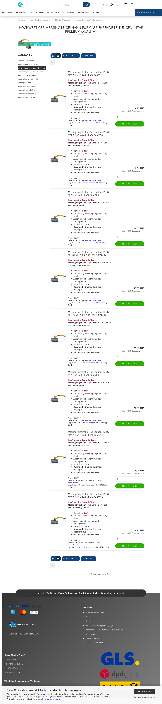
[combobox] (71, 55)
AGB (87, 616)
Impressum (90, 634)
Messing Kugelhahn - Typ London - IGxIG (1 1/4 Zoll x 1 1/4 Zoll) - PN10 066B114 (88, 254)
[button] (111, 4)
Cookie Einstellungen (94, 642)
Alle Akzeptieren (144, 691)
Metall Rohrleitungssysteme (76, 13)
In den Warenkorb (130, 124)
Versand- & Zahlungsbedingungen (100, 625)
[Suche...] (86, 4)
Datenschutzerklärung (51, 699)
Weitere (96, 13)
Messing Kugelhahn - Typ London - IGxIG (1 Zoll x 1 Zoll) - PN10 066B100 (88, 194)
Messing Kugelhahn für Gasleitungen (31, 68)
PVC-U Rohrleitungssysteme (14, 13)
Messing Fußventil (24, 83)
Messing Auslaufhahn (26, 61)
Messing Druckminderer (27, 90)
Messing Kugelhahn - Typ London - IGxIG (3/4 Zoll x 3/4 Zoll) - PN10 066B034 (88, 134)
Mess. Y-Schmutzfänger (26, 97)
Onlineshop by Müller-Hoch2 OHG (24, 633)
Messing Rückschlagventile (28, 79)
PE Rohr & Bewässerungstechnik (45, 13)
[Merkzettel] (125, 4)
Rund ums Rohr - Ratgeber (148, 13)
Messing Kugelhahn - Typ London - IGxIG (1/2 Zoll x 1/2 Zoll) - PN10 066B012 (88, 74)
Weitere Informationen (144, 697)
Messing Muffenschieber (27, 86)
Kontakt (89, 621)
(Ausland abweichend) (93, 120)
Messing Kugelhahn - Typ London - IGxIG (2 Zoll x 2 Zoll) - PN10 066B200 (88, 373)
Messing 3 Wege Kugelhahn (28, 75)
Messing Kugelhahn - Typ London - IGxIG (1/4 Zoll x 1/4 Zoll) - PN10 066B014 (88, 433)
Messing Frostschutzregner (28, 94)
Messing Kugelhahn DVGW (28, 64)
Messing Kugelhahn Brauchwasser (31, 72)
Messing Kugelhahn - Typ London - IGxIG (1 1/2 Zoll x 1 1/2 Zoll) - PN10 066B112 (88, 314)
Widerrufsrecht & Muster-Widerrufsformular (104, 629)
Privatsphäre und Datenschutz (98, 612)
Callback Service (92, 638)
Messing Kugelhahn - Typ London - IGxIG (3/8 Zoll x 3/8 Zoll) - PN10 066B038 (88, 496)
